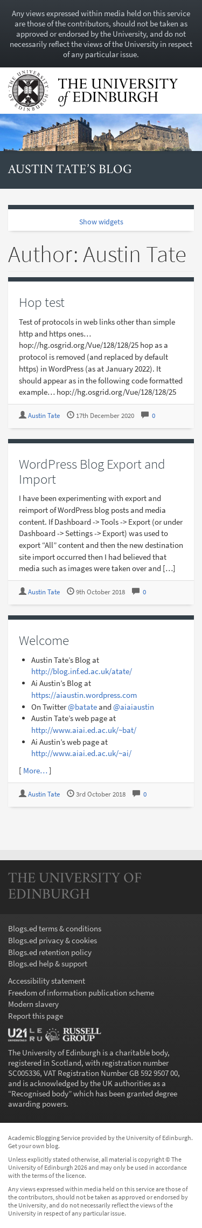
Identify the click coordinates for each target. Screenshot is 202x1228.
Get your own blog (33, 1146)
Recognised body (39, 1093)
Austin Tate (44, 415)
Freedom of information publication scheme (81, 992)
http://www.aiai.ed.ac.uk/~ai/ (81, 753)
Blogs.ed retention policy (50, 952)
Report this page (35, 1016)
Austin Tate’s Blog (70, 170)
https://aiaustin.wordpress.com (84, 695)
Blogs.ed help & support (47, 963)
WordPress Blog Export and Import (92, 471)
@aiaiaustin (133, 707)
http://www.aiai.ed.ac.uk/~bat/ (83, 730)
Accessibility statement (46, 981)
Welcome (44, 640)
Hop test (42, 302)
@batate (82, 707)
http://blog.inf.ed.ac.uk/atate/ (81, 671)
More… (35, 770)
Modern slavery (33, 1004)
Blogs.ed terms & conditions (54, 928)
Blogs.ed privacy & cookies (52, 940)
